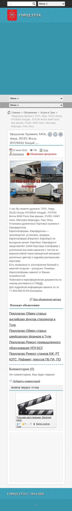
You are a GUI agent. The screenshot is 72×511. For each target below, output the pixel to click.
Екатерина (18, 154)
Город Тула (30, 15)
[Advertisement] (36, 59)
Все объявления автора (47, 299)
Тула (45, 150)
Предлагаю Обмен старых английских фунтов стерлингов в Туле (32, 319)
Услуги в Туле (47, 112)
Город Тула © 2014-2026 (25, 494)
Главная (16, 112)
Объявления (30, 112)
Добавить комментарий (26, 381)
